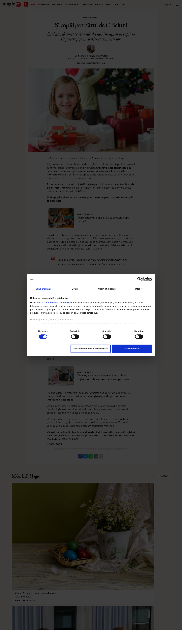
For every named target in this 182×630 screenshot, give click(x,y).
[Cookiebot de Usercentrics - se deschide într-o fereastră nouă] (139, 279)
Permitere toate (131, 348)
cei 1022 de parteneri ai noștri (53, 302)
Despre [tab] (139, 289)
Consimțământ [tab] (43, 289)
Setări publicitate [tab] (107, 289)
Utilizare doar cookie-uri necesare (91, 348)
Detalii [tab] (75, 289)
